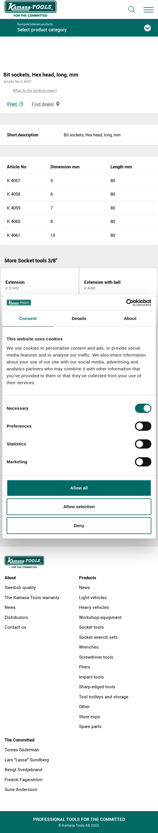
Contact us (15, 627)
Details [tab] (79, 318)
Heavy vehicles (94, 607)
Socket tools (91, 627)
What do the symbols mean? (35, 90)
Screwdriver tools (96, 657)
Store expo (89, 716)
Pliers (84, 667)
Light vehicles (93, 597)
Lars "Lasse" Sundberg (27, 760)
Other (84, 706)
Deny (79, 525)
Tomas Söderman (22, 749)
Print (15, 104)
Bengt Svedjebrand (23, 769)
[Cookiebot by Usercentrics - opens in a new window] (126, 302)
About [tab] (130, 318)
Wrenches (89, 647)
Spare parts (90, 726)
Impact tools (91, 677)
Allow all (79, 487)
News (10, 607)
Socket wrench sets (98, 637)
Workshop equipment (100, 617)
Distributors (16, 617)
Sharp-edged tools (97, 686)
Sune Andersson (21, 789)
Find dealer (45, 104)
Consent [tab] (28, 318)
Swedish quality (20, 587)
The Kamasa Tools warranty (32, 597)
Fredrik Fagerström (23, 779)
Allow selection (79, 506)
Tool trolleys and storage (103, 696)
